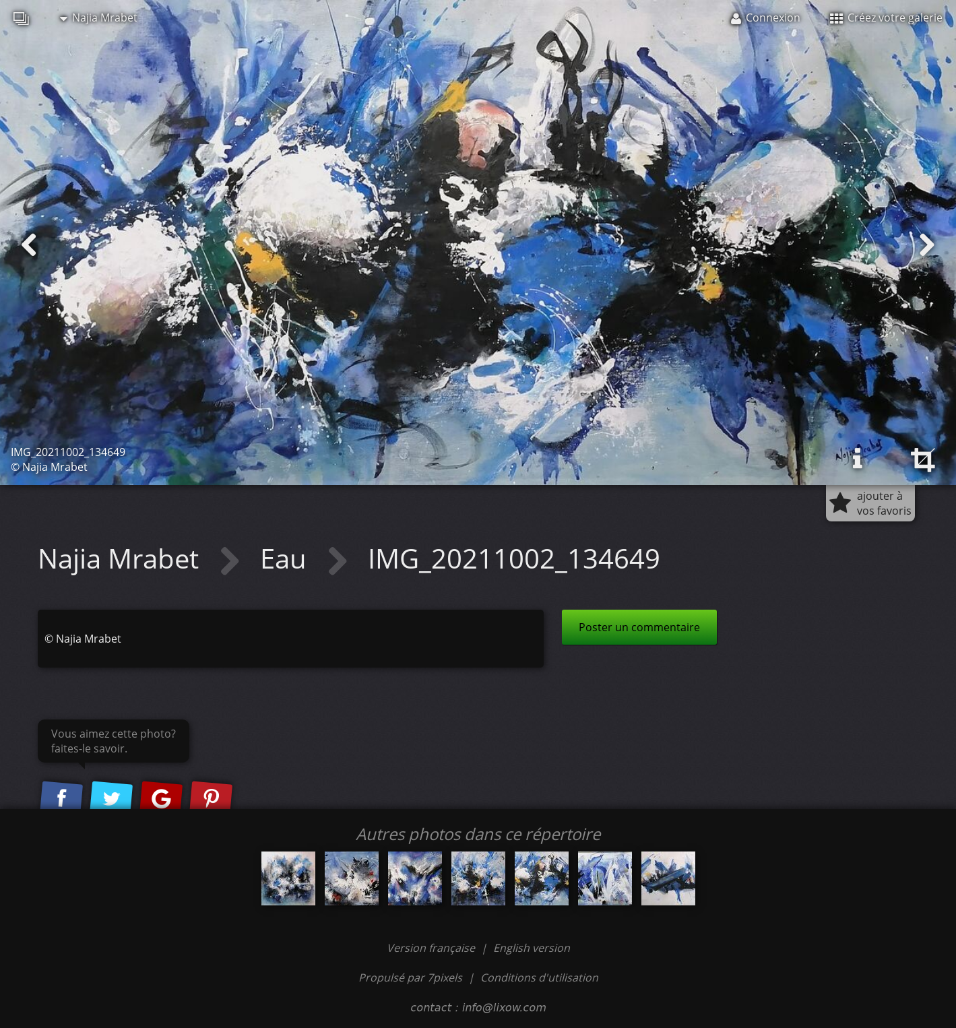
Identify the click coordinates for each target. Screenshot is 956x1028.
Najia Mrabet (98, 17)
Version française (432, 947)
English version (531, 947)
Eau (286, 558)
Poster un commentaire (639, 627)
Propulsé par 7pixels (410, 977)
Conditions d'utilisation (539, 977)
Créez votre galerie (886, 17)
